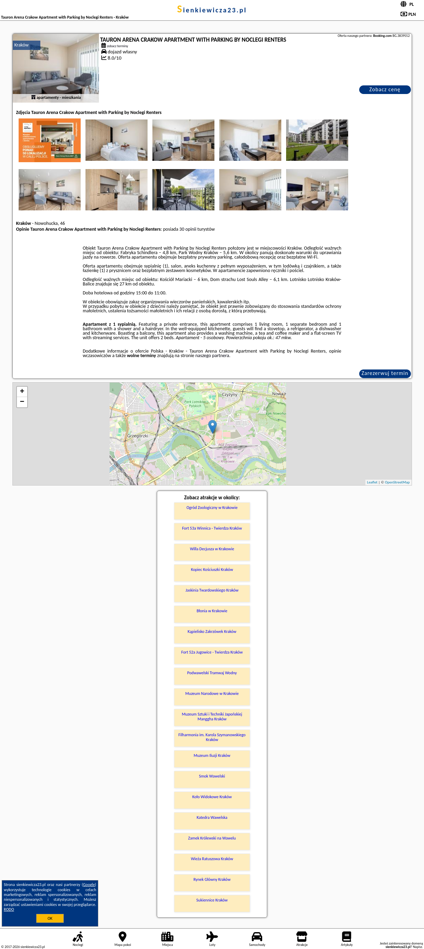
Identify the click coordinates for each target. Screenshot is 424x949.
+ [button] (22, 392)
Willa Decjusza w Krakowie (212, 548)
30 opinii (187, 229)
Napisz (417, 947)
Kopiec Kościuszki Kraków (212, 569)
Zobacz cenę (385, 89)
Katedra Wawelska (211, 817)
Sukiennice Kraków (212, 900)
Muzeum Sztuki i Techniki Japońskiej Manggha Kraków (212, 716)
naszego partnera (212, 355)
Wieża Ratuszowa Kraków (212, 858)
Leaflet (372, 482)
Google (89, 884)
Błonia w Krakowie (211, 610)
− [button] (22, 402)
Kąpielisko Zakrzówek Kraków (212, 631)
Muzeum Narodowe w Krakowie (212, 693)
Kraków (21, 45)
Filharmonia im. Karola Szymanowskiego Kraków (212, 737)
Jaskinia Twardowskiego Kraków (212, 590)
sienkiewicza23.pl (212, 10)
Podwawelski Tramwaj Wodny (212, 672)
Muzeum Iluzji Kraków (212, 755)
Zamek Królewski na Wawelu (212, 838)
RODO (9, 909)
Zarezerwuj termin (385, 373)
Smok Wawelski (212, 776)
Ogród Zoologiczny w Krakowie (212, 507)
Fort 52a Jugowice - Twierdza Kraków (212, 652)
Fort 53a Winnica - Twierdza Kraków (212, 528)
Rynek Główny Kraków (211, 879)
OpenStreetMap (397, 482)
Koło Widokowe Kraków (212, 796)
